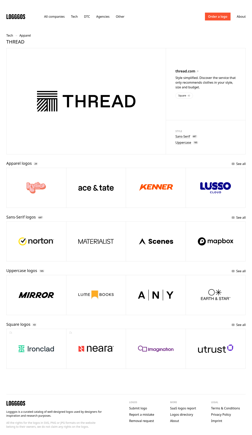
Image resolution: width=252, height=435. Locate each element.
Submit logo (138, 408)
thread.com (186, 71)
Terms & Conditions (225, 408)
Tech (74, 16)
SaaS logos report (183, 408)
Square (184, 95)
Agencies (102, 16)
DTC (87, 16)
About (241, 16)
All (54, 16)
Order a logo (217, 16)
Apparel (25, 35)
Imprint (216, 421)
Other (120, 16)
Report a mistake (141, 414)
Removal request (141, 421)
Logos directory (181, 414)
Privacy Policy (221, 414)
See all (239, 164)
